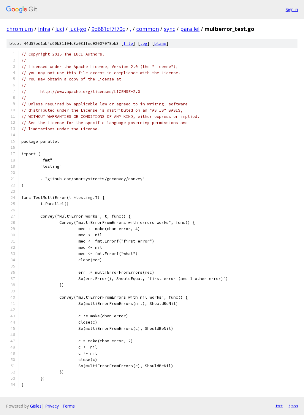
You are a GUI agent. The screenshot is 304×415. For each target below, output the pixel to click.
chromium (20, 28)
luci (59, 28)
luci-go (77, 28)
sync (169, 28)
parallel (190, 28)
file (128, 43)
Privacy (52, 406)
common (147, 28)
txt (279, 405)
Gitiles (36, 406)
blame (160, 43)
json (293, 405)
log (143, 43)
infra (44, 28)
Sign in (292, 9)
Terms (68, 406)
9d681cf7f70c (108, 28)
